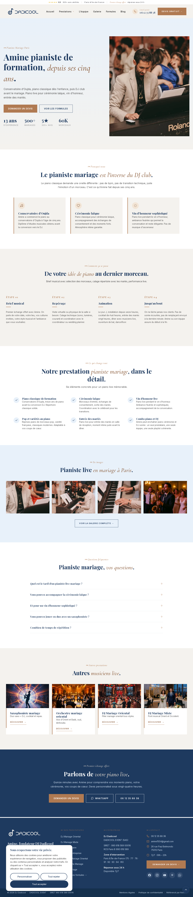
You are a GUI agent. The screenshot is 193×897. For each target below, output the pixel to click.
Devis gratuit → (174, 11)
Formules (113, 11)
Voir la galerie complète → (96, 524)
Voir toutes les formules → (74, 875)
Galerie (99, 11)
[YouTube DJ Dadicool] (165, 875)
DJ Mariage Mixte (69, 842)
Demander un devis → (166, 864)
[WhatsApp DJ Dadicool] (180, 875)
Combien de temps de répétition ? (50, 628)
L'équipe (85, 11)
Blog (125, 11)
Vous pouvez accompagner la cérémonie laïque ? (59, 595)
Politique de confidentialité (151, 892)
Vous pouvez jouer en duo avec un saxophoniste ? (59, 617)
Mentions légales (127, 892)
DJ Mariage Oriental (71, 836)
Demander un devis (20, 109)
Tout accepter (39, 884)
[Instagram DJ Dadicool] (157, 875)
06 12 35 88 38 (129, 799)
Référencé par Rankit (176, 892)
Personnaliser (24, 877)
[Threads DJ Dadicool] (172, 875)
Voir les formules (56, 109)
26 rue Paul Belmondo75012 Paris (162, 848)
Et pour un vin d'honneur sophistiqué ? (53, 606)
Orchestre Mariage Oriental (74, 858)
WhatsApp (99, 799)
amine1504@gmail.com (162, 841)
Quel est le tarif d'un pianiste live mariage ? (56, 584)
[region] (39, 868)
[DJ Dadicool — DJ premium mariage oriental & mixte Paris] (24, 12)
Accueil (52, 11)
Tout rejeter (53, 877)
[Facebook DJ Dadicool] (150, 875)
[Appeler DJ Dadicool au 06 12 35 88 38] (145, 11)
